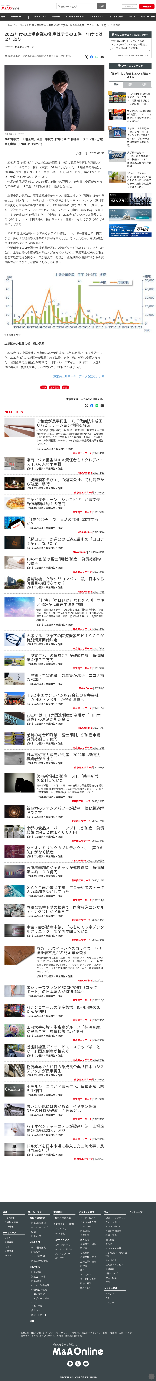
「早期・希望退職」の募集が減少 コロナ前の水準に (65, 695)
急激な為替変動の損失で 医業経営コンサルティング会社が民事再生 (65, 944)
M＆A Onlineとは (39, 1342)
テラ (44, 405)
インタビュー (61, 1238)
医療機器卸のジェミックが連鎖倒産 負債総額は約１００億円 (65, 904)
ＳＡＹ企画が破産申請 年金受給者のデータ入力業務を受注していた (65, 924)
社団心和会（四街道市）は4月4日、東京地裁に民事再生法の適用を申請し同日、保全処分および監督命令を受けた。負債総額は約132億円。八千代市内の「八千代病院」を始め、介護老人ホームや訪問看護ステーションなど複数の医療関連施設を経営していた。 (70, 454)
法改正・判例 (38, 1286)
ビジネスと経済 (116, 16)
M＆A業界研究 (38, 1232)
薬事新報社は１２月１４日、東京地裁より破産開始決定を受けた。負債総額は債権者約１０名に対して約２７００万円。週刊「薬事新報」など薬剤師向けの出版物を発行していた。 (69, 824)
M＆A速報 (9, 1227)
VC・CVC (59, 1267)
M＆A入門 (35, 1251)
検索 (101, 6)
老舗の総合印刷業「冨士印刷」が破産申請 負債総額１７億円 (65, 754)
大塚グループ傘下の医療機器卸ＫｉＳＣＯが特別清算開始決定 (65, 655)
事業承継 (56, 16)
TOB (6, 1256)
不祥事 (83, 1257)
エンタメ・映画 (113, 1257)
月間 (144, 168)
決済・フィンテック (115, 1227)
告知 (107, 1307)
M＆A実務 (35, 1276)
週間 (130, 168)
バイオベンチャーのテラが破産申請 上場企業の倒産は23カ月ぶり (65, 1163)
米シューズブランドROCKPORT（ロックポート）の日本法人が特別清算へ (61, 1024)
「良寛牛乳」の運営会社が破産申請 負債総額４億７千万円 (65, 675)
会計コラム (36, 1320)
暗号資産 (109, 1249)
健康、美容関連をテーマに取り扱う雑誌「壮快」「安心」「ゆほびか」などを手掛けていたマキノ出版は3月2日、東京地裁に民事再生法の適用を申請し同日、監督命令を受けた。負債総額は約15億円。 (70, 632)
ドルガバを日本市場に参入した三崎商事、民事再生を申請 (65, 1183)
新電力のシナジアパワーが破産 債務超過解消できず (65, 845)
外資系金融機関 (113, 1240)
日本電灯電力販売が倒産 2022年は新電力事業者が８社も (63, 774)
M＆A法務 (36, 1281)
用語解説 (35, 1261)
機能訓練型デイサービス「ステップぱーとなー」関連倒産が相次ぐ (63, 1084)
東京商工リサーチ (24, 46)
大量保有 (8, 1251)
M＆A (7, 1247)
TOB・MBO (86, 1235)
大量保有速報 (11, 1231)
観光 (82, 1279)
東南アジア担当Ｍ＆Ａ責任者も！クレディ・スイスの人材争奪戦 (65, 479)
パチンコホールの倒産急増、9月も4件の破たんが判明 (63, 1044)
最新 (116, 168)
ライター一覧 (136, 1221)
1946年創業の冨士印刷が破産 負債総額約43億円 (63, 579)
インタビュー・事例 (75, 16)
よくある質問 (38, 1265)
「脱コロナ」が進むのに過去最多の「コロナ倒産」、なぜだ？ (65, 559)
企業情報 (8, 1260)
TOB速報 (8, 1235)
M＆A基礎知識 (38, 1257)
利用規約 (76, 1342)
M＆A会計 (36, 1290)
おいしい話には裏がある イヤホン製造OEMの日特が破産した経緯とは (61, 1143)
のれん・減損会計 (40, 1294)
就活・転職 (111, 1287)
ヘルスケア (85, 1284)
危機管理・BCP (88, 1266)
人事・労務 (36, 1315)
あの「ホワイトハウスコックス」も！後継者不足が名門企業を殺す (69, 985)
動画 (33, 1241)
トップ (11, 25)
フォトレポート (113, 1231)
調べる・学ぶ (40, 16)
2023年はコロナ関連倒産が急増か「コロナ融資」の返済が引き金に (63, 735)
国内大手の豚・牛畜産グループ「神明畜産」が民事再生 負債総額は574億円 (65, 1064)
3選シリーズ (111, 1283)
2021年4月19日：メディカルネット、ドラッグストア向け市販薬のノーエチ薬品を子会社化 (129, 44)
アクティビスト (88, 1227)
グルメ (108, 1253)
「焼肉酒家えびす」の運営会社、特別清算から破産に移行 (65, 499)
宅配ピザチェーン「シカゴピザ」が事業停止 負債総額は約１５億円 (67, 519)
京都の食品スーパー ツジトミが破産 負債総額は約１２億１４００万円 (65, 865)
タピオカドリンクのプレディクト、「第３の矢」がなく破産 (65, 885)
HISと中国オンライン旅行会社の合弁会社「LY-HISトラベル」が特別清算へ (62, 715)
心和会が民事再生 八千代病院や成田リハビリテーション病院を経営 (69, 441)
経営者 (83, 1275)
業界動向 (84, 1249)
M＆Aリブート (38, 1245)
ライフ (132, 16)
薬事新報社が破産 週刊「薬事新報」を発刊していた (69, 813)
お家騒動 (84, 1262)
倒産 (65, 405)
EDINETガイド (112, 1235)
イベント (109, 1303)
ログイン (129, 6)
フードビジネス (88, 1288)
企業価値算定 (38, 1303)
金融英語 (109, 1278)
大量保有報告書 (88, 1231)
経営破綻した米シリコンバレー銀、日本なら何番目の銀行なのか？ (65, 598)
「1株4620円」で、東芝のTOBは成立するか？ (62, 539)
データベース (17, 16)
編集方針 (25, 1342)
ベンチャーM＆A (63, 1258)
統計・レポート (39, 1324)
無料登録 (147, 6)
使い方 (7, 1265)
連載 (32, 1330)
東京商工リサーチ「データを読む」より (78, 394)
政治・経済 (85, 1293)
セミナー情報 (110, 1297)
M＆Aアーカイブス (40, 1236)
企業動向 (84, 1244)
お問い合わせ (125, 1342)
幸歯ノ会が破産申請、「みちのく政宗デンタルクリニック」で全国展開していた (65, 964)
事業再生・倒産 (44, 25)
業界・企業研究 (37, 1227)
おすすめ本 (111, 1269)
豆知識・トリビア (114, 1274)
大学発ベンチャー (64, 1254)
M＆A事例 (60, 1243)
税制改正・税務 (39, 1299)
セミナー (109, 1311)
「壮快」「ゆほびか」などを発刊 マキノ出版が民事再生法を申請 (70, 620)
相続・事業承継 (63, 1227)
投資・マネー (112, 1244)
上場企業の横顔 (88, 1271)
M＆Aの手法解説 (39, 1270)
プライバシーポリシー (59, 1342)
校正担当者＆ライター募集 (94, 1342)
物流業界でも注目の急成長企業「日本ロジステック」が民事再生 (65, 1103)
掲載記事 (113, 1342)
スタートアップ (96, 16)
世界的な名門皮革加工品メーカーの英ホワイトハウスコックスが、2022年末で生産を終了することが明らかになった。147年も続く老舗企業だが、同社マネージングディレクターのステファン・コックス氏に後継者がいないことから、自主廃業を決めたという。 (69, 999)
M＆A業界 (85, 1240)
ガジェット (111, 1291)
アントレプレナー (64, 1263)
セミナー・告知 (148, 16)
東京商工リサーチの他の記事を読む (85, 417)
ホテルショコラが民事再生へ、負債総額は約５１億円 (65, 1123)
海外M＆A (85, 1297)
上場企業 (54, 405)
